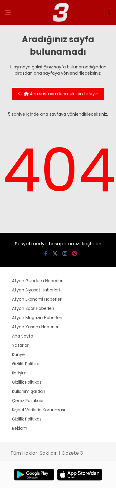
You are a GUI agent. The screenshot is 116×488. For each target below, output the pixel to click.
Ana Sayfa (22, 336)
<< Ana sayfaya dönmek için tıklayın (58, 94)
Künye (18, 354)
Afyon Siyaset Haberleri (36, 290)
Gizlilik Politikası (27, 364)
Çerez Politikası (27, 401)
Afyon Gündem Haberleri (37, 281)
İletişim (19, 373)
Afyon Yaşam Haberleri (35, 327)
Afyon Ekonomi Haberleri (37, 299)
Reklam (19, 428)
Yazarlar (20, 345)
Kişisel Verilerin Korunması (38, 410)
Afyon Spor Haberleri (33, 308)
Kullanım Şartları (28, 391)
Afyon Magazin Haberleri (37, 318)
